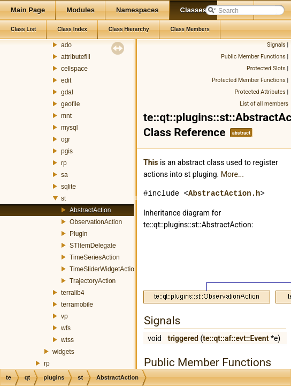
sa (64, 175)
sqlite (68, 186)
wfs (66, 328)
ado (66, 45)
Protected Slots (266, 68)
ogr (65, 139)
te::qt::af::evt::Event (236, 338)
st (63, 198)
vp (64, 316)
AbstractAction (90, 210)
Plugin (78, 233)
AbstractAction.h (224, 193)
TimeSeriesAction (95, 257)
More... (232, 174)
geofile (70, 104)
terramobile (77, 304)
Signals (276, 44)
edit (66, 80)
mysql (69, 127)
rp (64, 163)
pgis (67, 151)
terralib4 (72, 292)
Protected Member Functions (249, 80)
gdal (67, 92)
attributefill (75, 57)
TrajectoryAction (93, 281)
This (150, 162)
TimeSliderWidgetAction (104, 269)
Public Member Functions (253, 56)
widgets (63, 351)
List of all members (264, 103)
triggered (182, 338)
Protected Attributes (259, 91)
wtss (67, 340)
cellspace (74, 68)
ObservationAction (96, 222)
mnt (66, 116)
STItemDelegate (93, 245)
